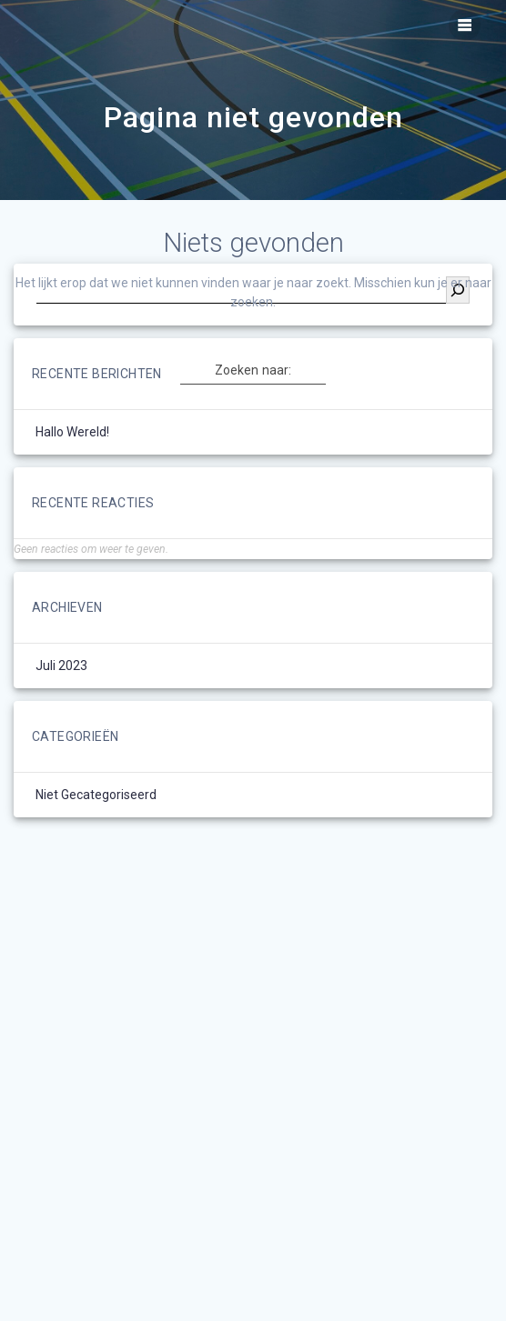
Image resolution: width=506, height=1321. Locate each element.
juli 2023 (61, 665)
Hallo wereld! (72, 432)
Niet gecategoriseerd (96, 794)
